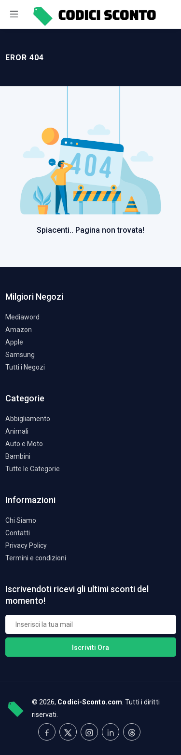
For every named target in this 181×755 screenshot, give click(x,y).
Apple (14, 342)
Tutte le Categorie (32, 469)
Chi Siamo (20, 520)
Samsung (20, 354)
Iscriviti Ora (90, 647)
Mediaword (22, 317)
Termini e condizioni (35, 558)
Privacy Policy (26, 545)
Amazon (18, 329)
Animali (16, 431)
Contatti (17, 533)
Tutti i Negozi (25, 367)
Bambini (17, 456)
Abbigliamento (27, 419)
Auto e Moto (24, 444)
